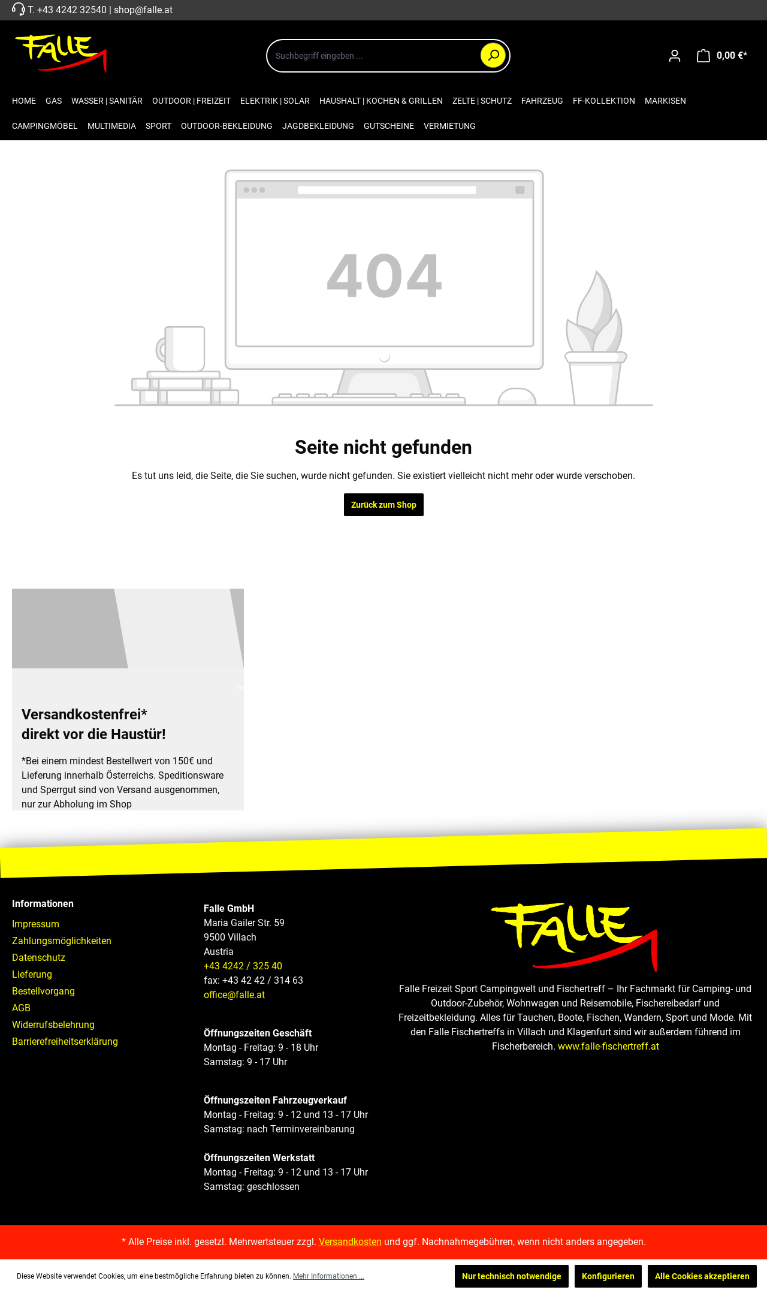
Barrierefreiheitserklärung (65, 1041)
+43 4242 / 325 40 (243, 966)
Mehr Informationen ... (328, 1276)
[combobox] (388, 56)
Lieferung (32, 974)
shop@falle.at (143, 10)
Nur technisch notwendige (511, 1276)
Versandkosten (350, 1241)
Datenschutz (38, 957)
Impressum (35, 924)
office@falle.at (234, 994)
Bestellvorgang (43, 991)
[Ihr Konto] (674, 56)
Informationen (43, 903)
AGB (21, 1008)
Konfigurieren (608, 1276)
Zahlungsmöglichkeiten (61, 941)
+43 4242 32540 (72, 10)
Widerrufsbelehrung (53, 1024)
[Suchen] (493, 55)
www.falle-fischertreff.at (608, 1046)
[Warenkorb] (722, 56)
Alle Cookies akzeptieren (702, 1276)
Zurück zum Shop (383, 505)
